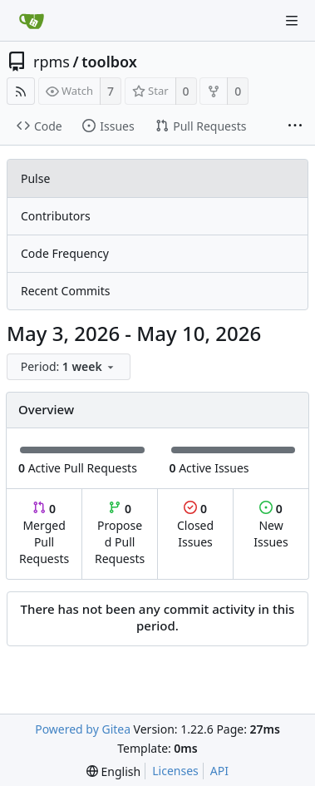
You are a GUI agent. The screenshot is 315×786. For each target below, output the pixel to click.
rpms (51, 61)
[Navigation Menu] (292, 21)
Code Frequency (65, 253)
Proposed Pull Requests (120, 533)
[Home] (31, 21)
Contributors (56, 216)
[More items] (295, 126)
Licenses (175, 771)
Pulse (35, 178)
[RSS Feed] (21, 91)
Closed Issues (195, 525)
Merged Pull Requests (44, 533)
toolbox (109, 61)
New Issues (270, 525)
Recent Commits (65, 291)
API (219, 771)
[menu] (70, 367)
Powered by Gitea (82, 729)
